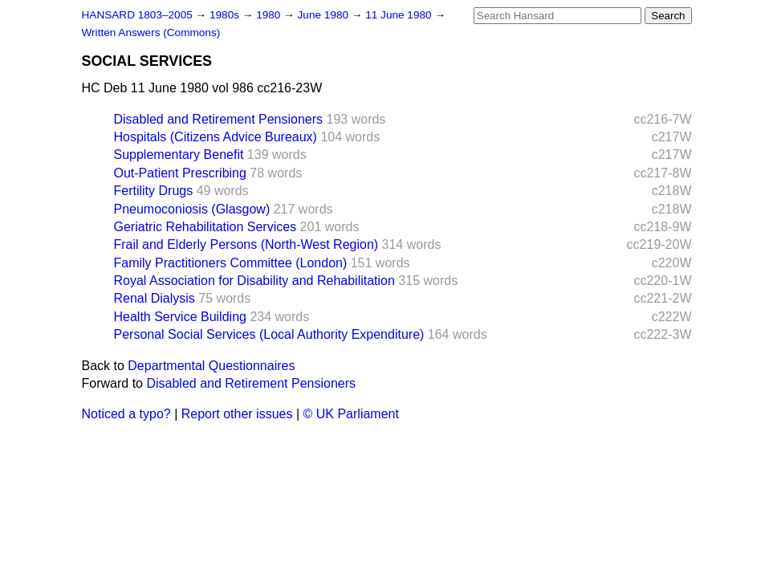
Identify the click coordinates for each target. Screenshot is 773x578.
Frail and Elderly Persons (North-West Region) (246, 244)
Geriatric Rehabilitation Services (205, 227)
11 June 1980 (399, 15)
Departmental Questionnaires (211, 365)
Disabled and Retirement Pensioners (218, 119)
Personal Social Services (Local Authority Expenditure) (269, 334)
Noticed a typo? (126, 414)
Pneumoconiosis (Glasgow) (192, 209)
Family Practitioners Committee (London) (231, 263)
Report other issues (237, 414)
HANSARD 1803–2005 (137, 15)
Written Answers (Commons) (151, 32)
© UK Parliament (351, 414)
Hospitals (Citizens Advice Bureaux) (215, 137)
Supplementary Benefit (179, 154)
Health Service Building (180, 317)
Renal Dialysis (154, 298)
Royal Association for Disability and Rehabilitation (254, 280)
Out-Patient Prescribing (180, 173)
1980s (226, 15)
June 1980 (325, 15)
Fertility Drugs (153, 190)
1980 (269, 15)
